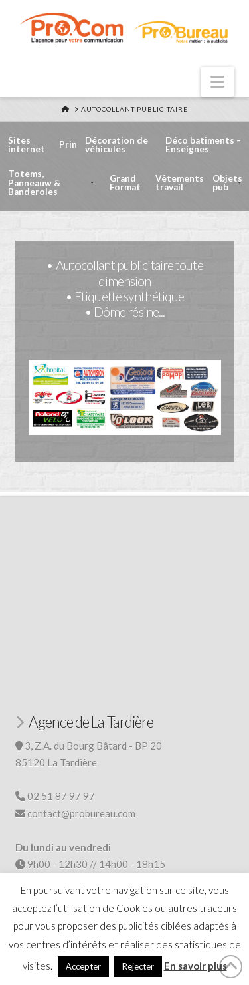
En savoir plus (195, 966)
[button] (217, 82)
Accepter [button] (83, 966)
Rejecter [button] (138, 966)
